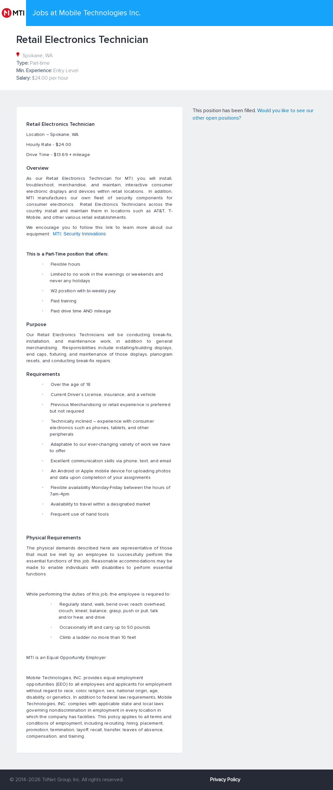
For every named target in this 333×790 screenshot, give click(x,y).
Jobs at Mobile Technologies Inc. (86, 13)
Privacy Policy (225, 779)
